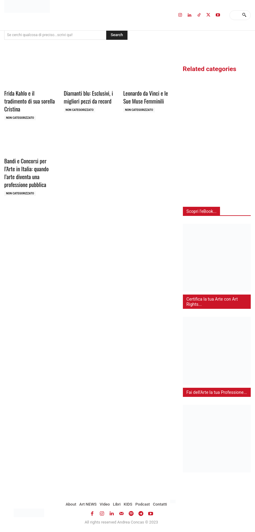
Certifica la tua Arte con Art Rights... (212, 302)
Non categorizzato (20, 108)
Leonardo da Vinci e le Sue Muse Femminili (147, 96)
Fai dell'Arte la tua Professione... (217, 392)
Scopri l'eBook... (202, 211)
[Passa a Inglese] (173, 501)
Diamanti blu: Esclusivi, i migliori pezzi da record (86, 96)
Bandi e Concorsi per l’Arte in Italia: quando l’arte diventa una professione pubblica (29, 162)
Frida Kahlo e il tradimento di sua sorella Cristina (29, 96)
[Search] (244, 15)
